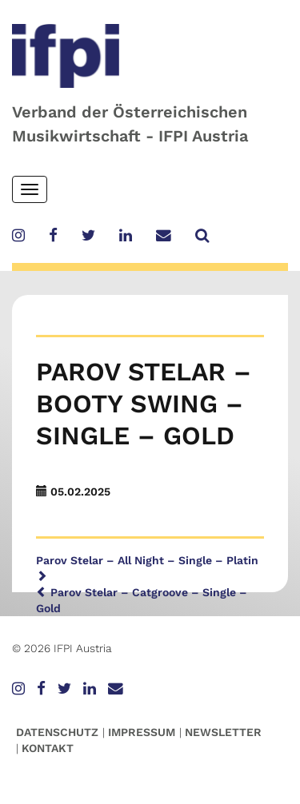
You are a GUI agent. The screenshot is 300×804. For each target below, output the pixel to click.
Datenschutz (57, 732)
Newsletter (223, 732)
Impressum (141, 732)
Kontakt (48, 748)
